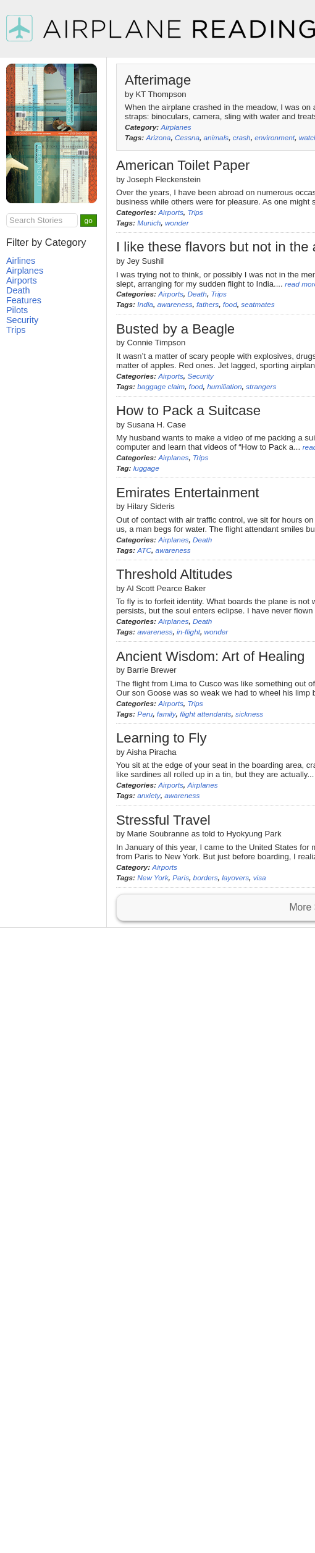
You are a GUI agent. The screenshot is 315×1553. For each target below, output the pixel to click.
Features (23, 300)
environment (274, 137)
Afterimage (158, 80)
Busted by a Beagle (175, 329)
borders (205, 877)
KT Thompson (161, 94)
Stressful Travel (163, 820)
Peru (145, 714)
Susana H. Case (156, 424)
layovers (235, 877)
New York (152, 877)
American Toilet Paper (183, 165)
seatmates (257, 304)
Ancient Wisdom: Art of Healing (210, 656)
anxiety (148, 795)
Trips (195, 212)
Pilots (17, 310)
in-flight (188, 632)
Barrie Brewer (152, 670)
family (166, 714)
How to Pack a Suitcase (188, 410)
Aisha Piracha (152, 752)
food (230, 304)
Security (200, 376)
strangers (261, 386)
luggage (146, 468)
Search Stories (35, 220)
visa (259, 877)
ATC (144, 550)
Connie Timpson (156, 342)
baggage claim (161, 386)
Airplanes (176, 127)
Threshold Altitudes (174, 574)
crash (242, 137)
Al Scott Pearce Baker (166, 588)
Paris (180, 877)
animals (216, 137)
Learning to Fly (161, 738)
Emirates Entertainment (187, 492)
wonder (177, 223)
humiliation (224, 386)
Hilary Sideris (151, 506)
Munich (149, 223)
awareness (174, 304)
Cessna (187, 137)
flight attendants (205, 714)
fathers (207, 304)
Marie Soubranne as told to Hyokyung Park (204, 833)
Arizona (158, 137)
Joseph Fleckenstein (164, 179)
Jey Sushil (145, 261)
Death (196, 294)
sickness (249, 714)
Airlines (20, 261)
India (145, 304)
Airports (170, 212)
